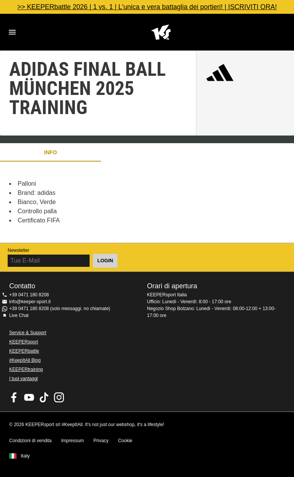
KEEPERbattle (24, 351)
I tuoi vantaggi (23, 378)
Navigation (12, 32)
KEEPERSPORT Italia (160, 32)
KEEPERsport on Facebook (14, 397)
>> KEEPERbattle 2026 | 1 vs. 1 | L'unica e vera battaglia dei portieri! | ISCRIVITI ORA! (147, 7)
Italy (25, 456)
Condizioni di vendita (30, 440)
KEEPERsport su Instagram (59, 397)
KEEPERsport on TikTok (44, 397)
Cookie (125, 440)
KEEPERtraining (26, 369)
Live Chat (19, 315)
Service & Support (27, 332)
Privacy (100, 440)
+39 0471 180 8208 (29, 294)
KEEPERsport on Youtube (29, 397)
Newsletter (18, 250)
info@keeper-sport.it (30, 301)
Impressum (72, 440)
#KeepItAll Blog (25, 360)
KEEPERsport (23, 342)
